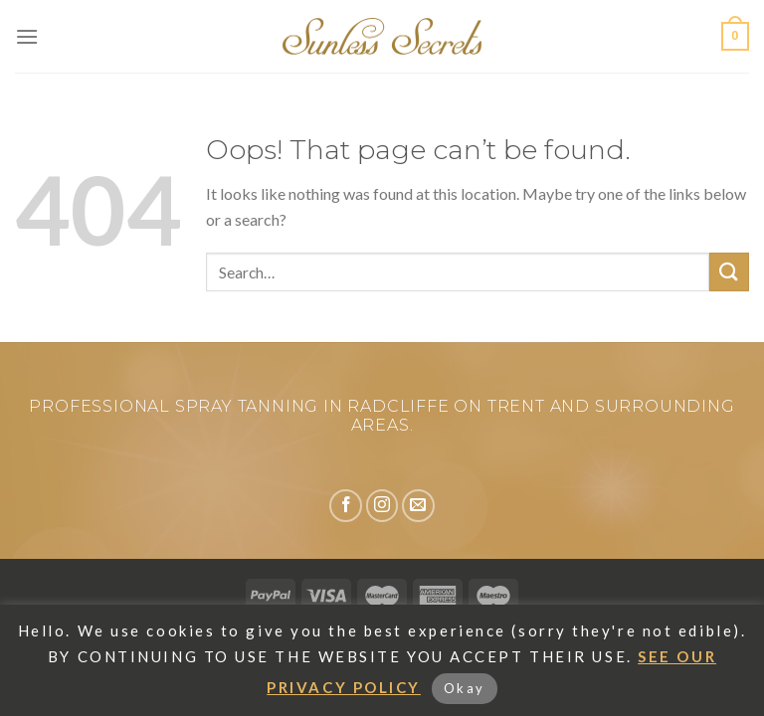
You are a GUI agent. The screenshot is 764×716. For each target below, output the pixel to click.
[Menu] (27, 36)
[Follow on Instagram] (382, 505)
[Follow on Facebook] (345, 505)
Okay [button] (464, 688)
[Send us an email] (418, 505)
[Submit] (729, 272)
